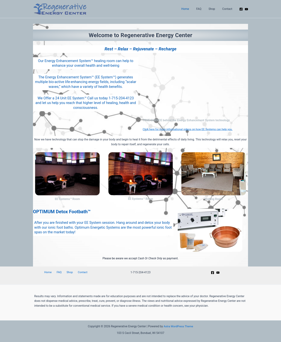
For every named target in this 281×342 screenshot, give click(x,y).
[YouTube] (246, 9)
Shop (214, 9)
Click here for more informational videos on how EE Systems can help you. (190, 129)
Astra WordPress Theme (178, 326)
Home (190, 9)
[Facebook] (241, 9)
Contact (228, 9)
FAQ (202, 9)
